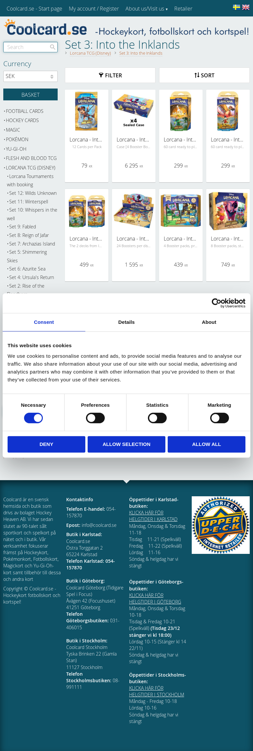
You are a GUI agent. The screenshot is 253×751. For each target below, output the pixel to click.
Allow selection (126, 444)
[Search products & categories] (30, 47)
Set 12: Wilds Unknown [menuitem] (33, 193)
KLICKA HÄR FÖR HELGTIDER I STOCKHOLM (156, 691)
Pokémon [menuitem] (17, 139)
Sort (207, 75)
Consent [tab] (44, 322)
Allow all (206, 444)
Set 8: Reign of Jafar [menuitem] (29, 235)
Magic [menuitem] (13, 130)
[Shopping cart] (30, 94)
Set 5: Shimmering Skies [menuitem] (27, 256)
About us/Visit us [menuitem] (145, 8)
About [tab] (209, 322)
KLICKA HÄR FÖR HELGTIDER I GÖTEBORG (155, 598)
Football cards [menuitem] (24, 111)
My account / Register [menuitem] (94, 8)
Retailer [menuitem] (183, 8)
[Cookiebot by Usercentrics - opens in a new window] (216, 303)
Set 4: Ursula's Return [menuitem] (31, 277)
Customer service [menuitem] (33, 26)
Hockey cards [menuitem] (22, 120)
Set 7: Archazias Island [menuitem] (32, 244)
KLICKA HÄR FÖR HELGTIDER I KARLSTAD (153, 515)
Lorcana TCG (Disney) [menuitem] (30, 168)
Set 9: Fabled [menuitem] (22, 226)
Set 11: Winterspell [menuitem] (28, 201)
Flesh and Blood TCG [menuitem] (31, 158)
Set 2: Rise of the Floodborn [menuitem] (25, 290)
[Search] (53, 47)
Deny (46, 444)
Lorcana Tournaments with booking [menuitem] (30, 180)
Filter (113, 75)
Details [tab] (126, 322)
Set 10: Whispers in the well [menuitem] (32, 214)
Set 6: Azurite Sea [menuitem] (27, 269)
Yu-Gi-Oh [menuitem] (16, 149)
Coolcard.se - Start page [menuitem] (34, 8)
